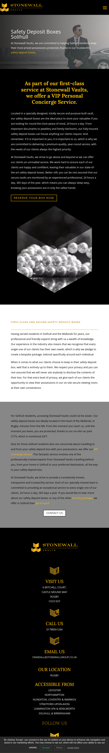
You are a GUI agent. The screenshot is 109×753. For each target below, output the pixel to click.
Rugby (54, 675)
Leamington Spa (45, 708)
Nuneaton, (40, 699)
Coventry (54, 699)
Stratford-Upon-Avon (54, 704)
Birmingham (62, 713)
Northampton (54, 694)
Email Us (54, 651)
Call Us (54, 623)
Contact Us (54, 513)
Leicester (54, 690)
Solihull (45, 713)
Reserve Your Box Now (34, 198)
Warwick (70, 699)
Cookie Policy (73, 748)
